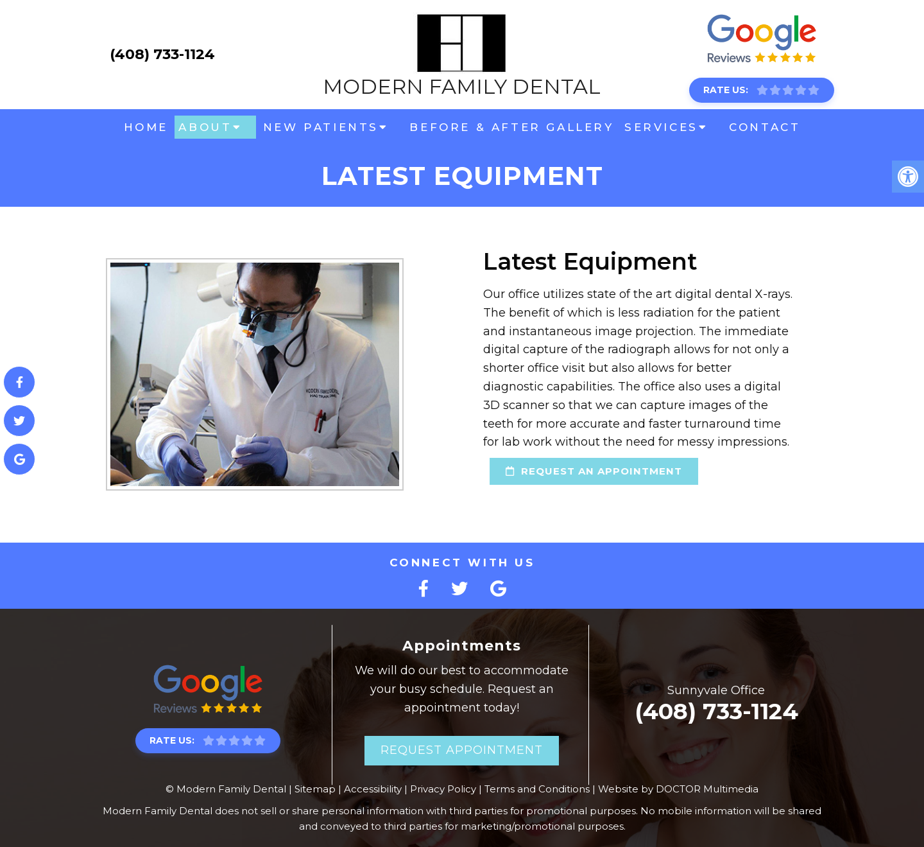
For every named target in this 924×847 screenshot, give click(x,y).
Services (661, 127)
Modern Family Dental (462, 54)
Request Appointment (462, 750)
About (205, 127)
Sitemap (315, 789)
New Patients (321, 127)
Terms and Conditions (537, 789)
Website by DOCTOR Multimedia (678, 789)
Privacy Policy (443, 789)
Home (146, 127)
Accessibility (373, 789)
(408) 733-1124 (162, 54)
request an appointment (565, 471)
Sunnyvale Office (716, 690)
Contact (764, 127)
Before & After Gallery (511, 127)
